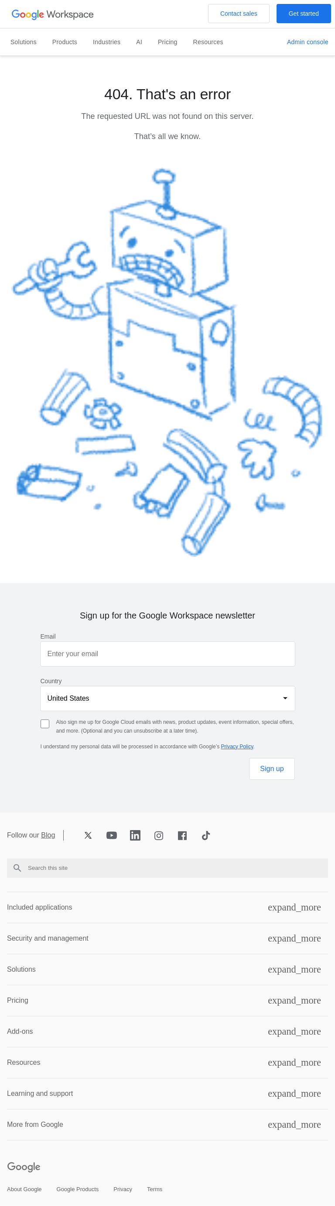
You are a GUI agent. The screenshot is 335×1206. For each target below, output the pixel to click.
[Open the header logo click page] (53, 14)
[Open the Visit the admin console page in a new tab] (307, 42)
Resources (208, 41)
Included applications (39, 907)
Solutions (23, 41)
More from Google (35, 1124)
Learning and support (40, 1093)
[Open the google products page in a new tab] (78, 1189)
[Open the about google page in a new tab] (24, 1189)
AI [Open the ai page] (139, 41)
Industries (106, 41)
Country (51, 681)
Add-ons (20, 1031)
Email (48, 636)
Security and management (48, 938)
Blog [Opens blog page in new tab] (48, 835)
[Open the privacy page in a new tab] (122, 1189)
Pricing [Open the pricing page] (168, 41)
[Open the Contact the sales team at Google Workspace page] (239, 13)
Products (64, 41)
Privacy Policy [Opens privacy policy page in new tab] (237, 747)
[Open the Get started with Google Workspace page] (304, 13)
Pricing (17, 1000)
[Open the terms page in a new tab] (154, 1189)
